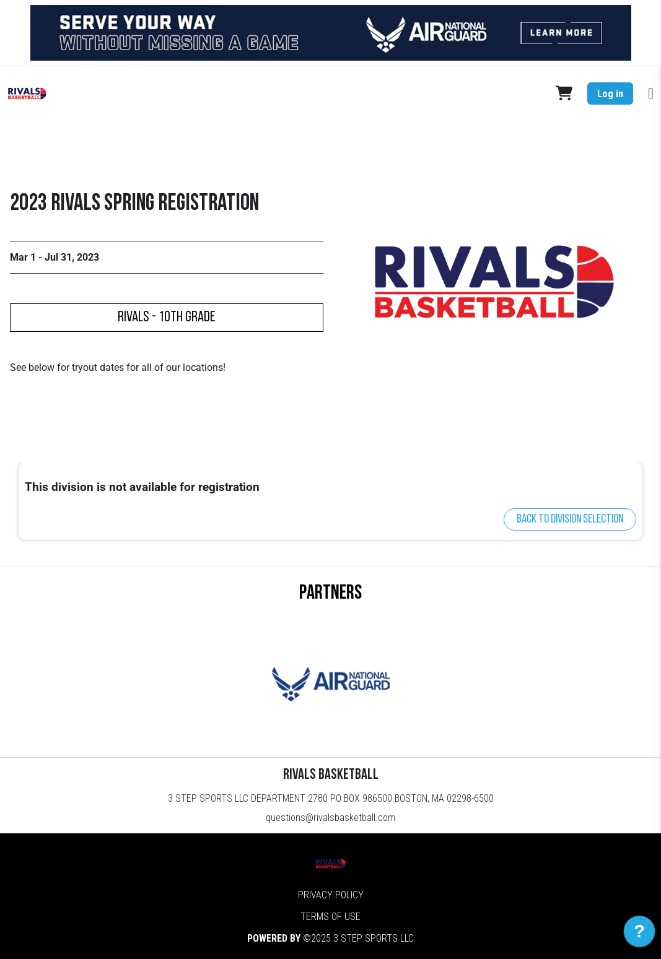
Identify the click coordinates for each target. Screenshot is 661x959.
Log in (610, 94)
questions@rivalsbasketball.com (330, 817)
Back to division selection (570, 519)
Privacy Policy (331, 895)
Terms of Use (330, 916)
